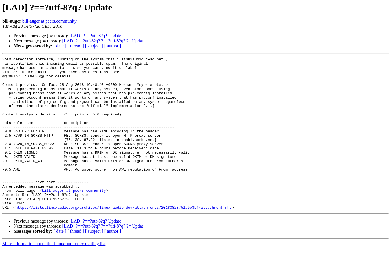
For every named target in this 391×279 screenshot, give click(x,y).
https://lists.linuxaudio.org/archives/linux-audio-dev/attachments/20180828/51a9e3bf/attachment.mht (124, 237)
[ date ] (59, 45)
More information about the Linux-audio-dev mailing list (53, 274)
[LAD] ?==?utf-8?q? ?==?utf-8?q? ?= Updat (102, 40)
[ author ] (112, 45)
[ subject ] (94, 45)
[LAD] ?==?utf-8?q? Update (95, 35)
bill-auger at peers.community (49, 21)
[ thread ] (75, 45)
